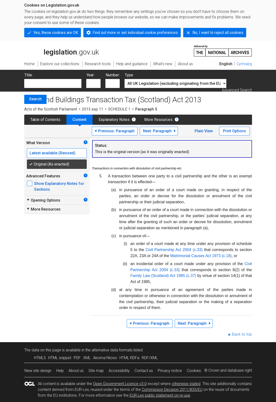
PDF (77, 357)
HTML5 (40, 357)
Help (60, 370)
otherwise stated (186, 383)
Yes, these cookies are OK (55, 32)
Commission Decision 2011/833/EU (172, 389)
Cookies (194, 370)
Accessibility (119, 370)
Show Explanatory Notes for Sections (59, 186)
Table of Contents (45, 119)
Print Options (234, 131)
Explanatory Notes (114, 119)
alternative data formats (112, 350)
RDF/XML (150, 357)
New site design (37, 370)
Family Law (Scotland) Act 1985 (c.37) (163, 276)
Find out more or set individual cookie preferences (135, 32)
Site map (96, 370)
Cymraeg (244, 64)
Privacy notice (170, 370)
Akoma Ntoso (105, 357)
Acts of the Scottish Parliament (50, 109)
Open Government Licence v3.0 (120, 383)
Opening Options (43, 200)
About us (76, 370)
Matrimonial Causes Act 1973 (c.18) (200, 256)
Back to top (242, 334)
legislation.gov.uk (61, 50)
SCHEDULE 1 (119, 109)
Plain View (204, 131)
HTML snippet (59, 357)
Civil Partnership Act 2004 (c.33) (174, 250)
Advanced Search (237, 90)
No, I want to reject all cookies (217, 32)
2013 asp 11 (92, 109)
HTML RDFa (129, 357)
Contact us (143, 370)
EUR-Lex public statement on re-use (160, 395)
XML (87, 357)
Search (35, 99)
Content (79, 119)
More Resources (158, 119)
